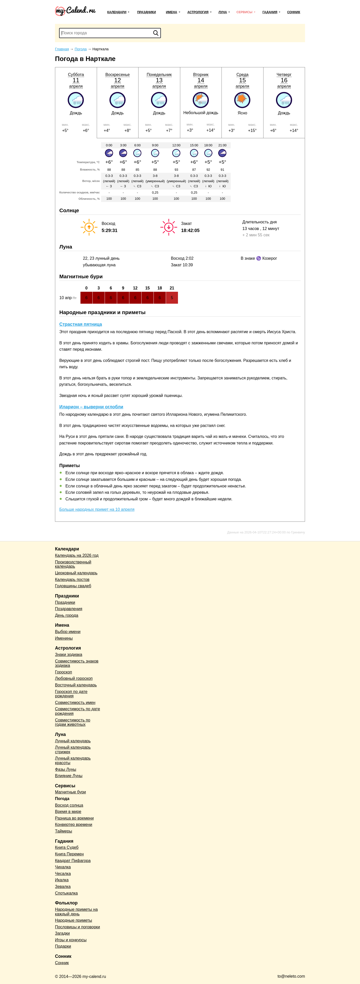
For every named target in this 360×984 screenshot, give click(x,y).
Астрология (198, 12)
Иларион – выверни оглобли (91, 406)
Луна (222, 12)
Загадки (62, 933)
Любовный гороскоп (74, 678)
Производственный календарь (73, 564)
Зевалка (63, 886)
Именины (64, 638)
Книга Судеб (66, 847)
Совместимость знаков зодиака (77, 663)
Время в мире (68, 811)
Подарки (63, 946)
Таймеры (63, 831)
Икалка (61, 880)
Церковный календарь (76, 573)
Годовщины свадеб (73, 586)
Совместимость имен (75, 702)
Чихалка (63, 867)
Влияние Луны (68, 776)
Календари (116, 12)
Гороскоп (63, 672)
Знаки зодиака (68, 654)
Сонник (293, 12)
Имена (171, 12)
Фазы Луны (65, 769)
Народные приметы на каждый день (76, 911)
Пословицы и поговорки (77, 927)
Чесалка (63, 873)
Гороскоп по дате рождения (71, 693)
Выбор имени (67, 631)
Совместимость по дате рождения (77, 711)
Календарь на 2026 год (77, 555)
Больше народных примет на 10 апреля (96, 509)
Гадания (269, 12)
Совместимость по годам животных (72, 722)
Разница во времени (74, 818)
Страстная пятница (80, 324)
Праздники (146, 12)
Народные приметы (73, 920)
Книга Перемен (69, 854)
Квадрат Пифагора (73, 860)
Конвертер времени (73, 824)
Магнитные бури (70, 792)
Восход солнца (69, 805)
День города (66, 615)
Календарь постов (72, 579)
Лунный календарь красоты (73, 760)
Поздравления (68, 609)
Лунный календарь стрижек (73, 749)
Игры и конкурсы (71, 940)
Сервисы (244, 12)
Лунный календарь (73, 741)
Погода (62, 798)
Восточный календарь (76, 685)
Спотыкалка (66, 893)
